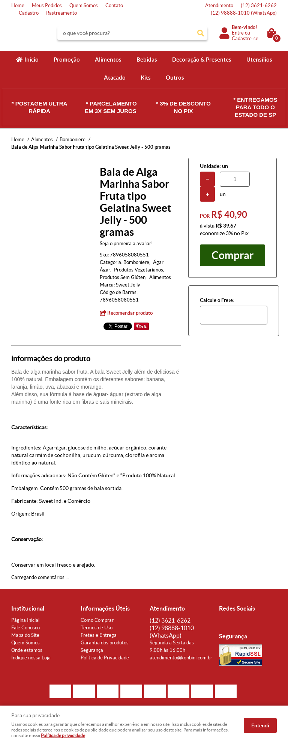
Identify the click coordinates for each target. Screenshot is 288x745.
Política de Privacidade (105, 658)
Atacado (115, 77)
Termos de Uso (96, 627)
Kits (146, 77)
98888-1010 (244, 13)
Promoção (67, 59)
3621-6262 (259, 5)
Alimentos (108, 59)
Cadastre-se (245, 38)
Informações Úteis (105, 608)
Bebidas (146, 59)
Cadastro (29, 13)
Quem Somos (83, 5)
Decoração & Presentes (201, 59)
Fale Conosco (25, 627)
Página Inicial (25, 620)
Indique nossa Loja (31, 658)
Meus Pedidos (47, 5)
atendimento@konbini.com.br (181, 658)
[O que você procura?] (200, 33)
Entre (238, 33)
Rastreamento (61, 13)
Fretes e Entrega (99, 635)
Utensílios (259, 59)
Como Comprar (97, 620)
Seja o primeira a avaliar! (126, 243)
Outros (175, 77)
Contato (114, 5)
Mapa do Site (25, 635)
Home (17, 5)
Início (31, 59)
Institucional (27, 608)
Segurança (92, 650)
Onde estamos (26, 650)
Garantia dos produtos (105, 642)
